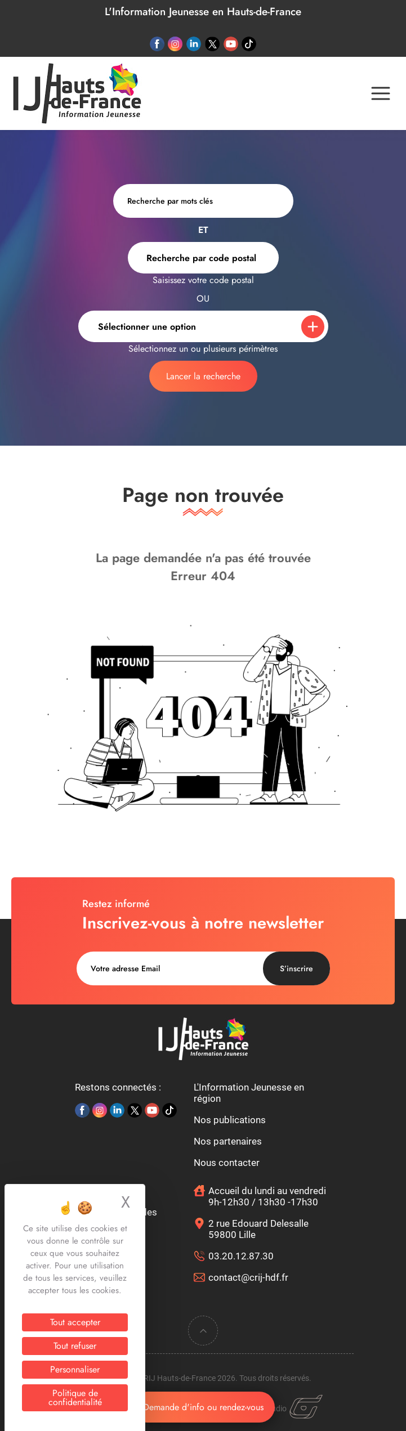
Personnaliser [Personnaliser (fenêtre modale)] (75, 1369)
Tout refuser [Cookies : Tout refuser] (74, 1345)
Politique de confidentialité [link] (75, 1397)
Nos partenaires (228, 1141)
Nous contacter (227, 1162)
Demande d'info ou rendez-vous (203, 1407)
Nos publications (230, 1119)
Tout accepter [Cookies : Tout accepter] (75, 1322)
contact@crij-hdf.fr (248, 1277)
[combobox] (203, 257)
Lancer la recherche (203, 376)
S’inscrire (296, 968)
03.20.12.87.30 (241, 1256)
